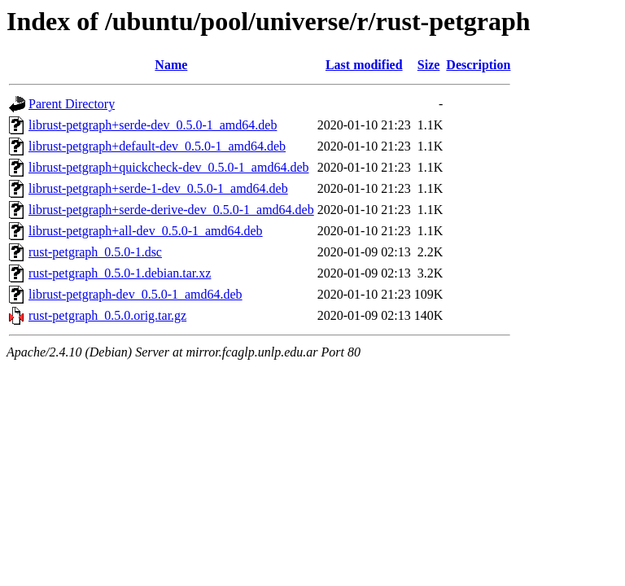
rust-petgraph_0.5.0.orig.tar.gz (107, 315)
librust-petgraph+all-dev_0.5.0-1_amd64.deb (145, 231)
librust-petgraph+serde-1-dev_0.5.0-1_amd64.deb (158, 188)
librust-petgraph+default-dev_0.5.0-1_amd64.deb (157, 146)
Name (171, 65)
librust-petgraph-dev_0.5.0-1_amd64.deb (135, 294)
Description (478, 65)
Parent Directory (71, 104)
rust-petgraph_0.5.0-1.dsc (95, 252)
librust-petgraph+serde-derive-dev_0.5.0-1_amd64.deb (171, 209)
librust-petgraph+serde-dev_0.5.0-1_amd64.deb (152, 125)
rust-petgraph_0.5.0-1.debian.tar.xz (119, 273)
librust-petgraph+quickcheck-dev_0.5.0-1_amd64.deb (168, 167)
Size (428, 65)
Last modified (364, 65)
